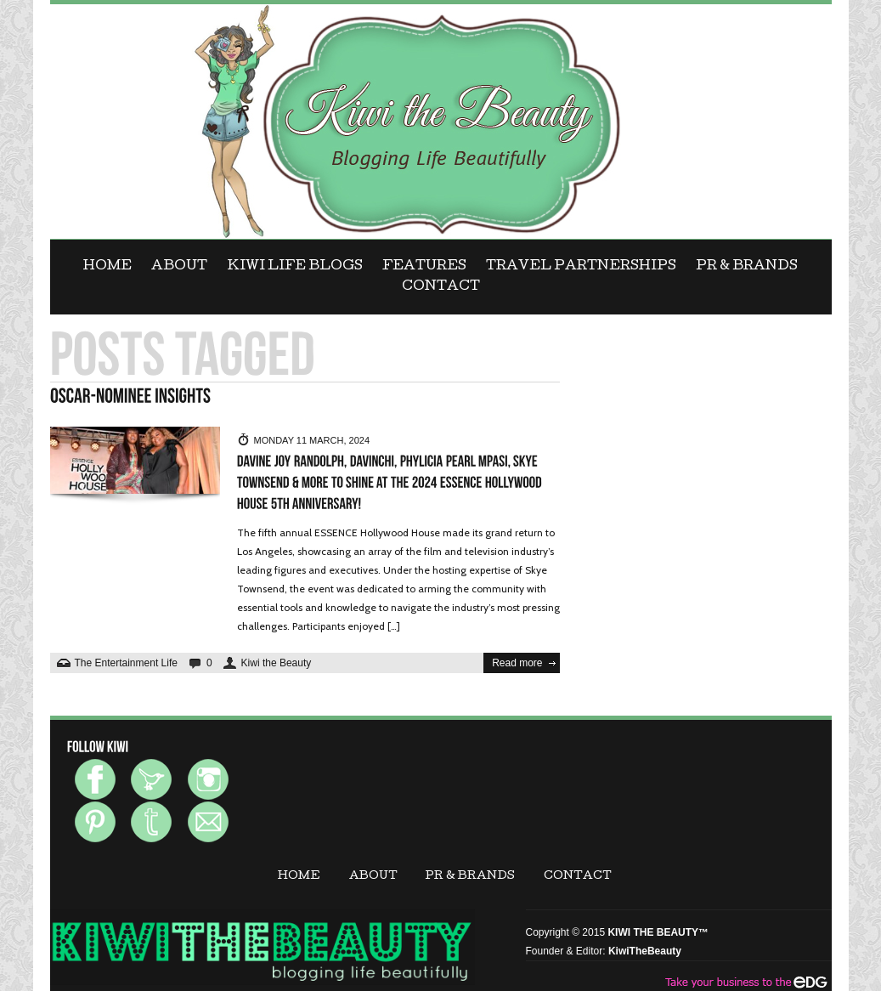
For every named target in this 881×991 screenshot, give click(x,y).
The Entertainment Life (126, 663)
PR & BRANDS (747, 267)
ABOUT (179, 267)
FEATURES (424, 267)
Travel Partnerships (581, 267)
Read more (517, 663)
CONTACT (441, 287)
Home (107, 267)
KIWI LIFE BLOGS (295, 267)
